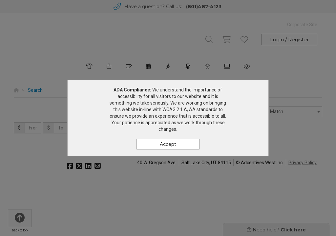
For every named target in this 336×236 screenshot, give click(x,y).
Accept (168, 144)
